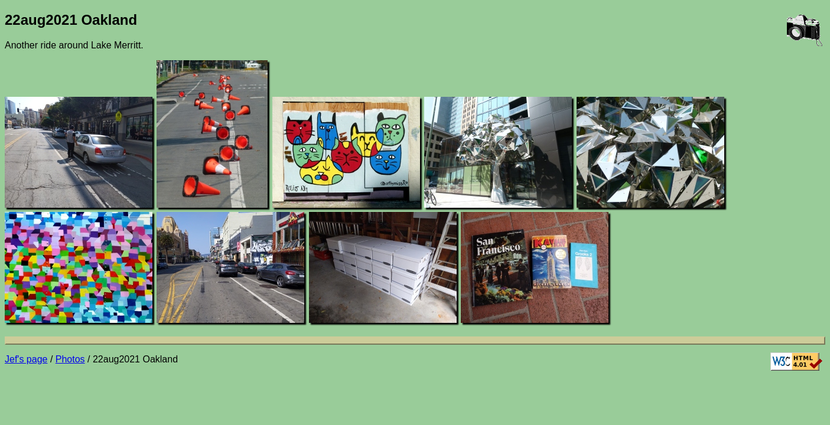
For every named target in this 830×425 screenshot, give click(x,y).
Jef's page (26, 359)
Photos (70, 359)
